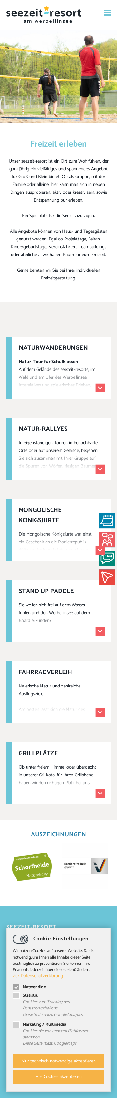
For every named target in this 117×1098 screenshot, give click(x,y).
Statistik (25, 995)
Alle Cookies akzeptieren (59, 1077)
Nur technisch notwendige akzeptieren (59, 1061)
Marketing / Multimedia (39, 1024)
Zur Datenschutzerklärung (38, 976)
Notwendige (29, 987)
